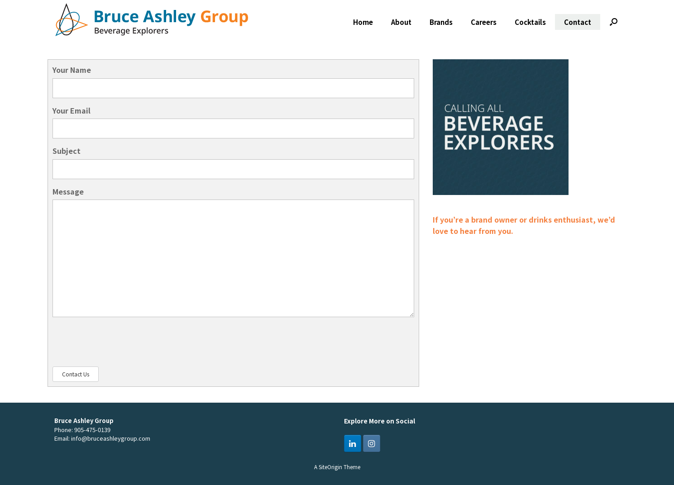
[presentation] (121, 341)
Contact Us (75, 374)
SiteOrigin (330, 467)
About (401, 22)
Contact (577, 22)
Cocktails (530, 22)
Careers (484, 22)
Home (363, 22)
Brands (441, 22)
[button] (613, 21)
